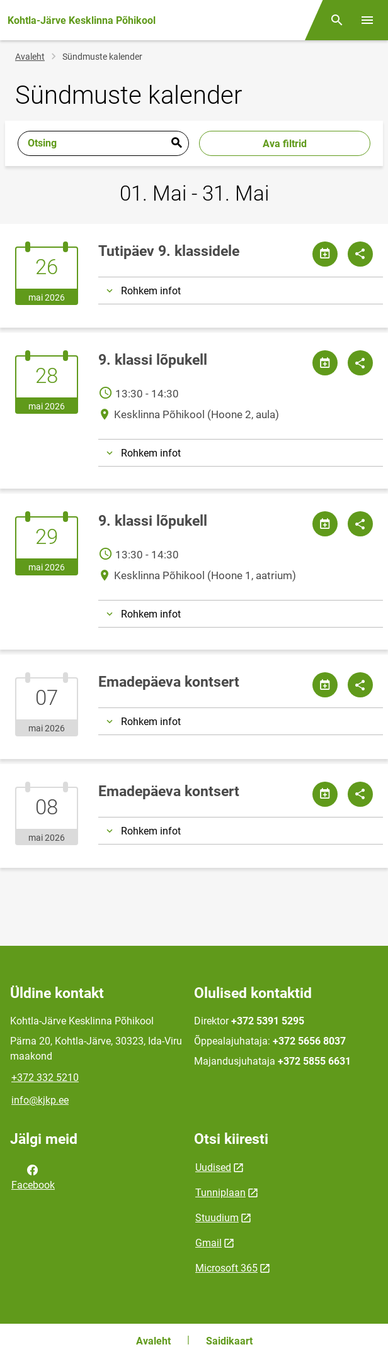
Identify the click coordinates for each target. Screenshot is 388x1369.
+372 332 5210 (45, 1078)
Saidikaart (229, 1341)
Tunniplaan (220, 1193)
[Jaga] (360, 254)
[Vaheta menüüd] (367, 20)
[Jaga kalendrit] (325, 254)
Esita (176, 143)
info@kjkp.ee (40, 1100)
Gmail (208, 1243)
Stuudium (217, 1218)
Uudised (213, 1167)
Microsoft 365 (226, 1268)
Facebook (33, 1176)
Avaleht (30, 57)
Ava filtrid (285, 144)
